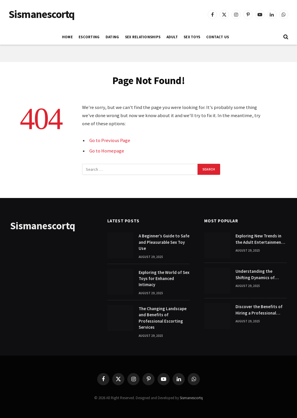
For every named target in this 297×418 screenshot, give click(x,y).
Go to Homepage (106, 151)
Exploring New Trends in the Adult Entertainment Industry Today (259, 239)
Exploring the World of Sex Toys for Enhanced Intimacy (164, 279)
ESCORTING (89, 36)
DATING (112, 36)
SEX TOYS (192, 36)
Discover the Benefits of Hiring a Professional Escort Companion (259, 310)
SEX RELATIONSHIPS (142, 36)
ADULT (172, 36)
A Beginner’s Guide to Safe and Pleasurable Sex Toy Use (164, 242)
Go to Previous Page (109, 140)
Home (67, 36)
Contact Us (217, 36)
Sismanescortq (191, 397)
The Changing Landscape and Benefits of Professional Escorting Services (162, 318)
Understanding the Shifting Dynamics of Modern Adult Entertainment (255, 274)
